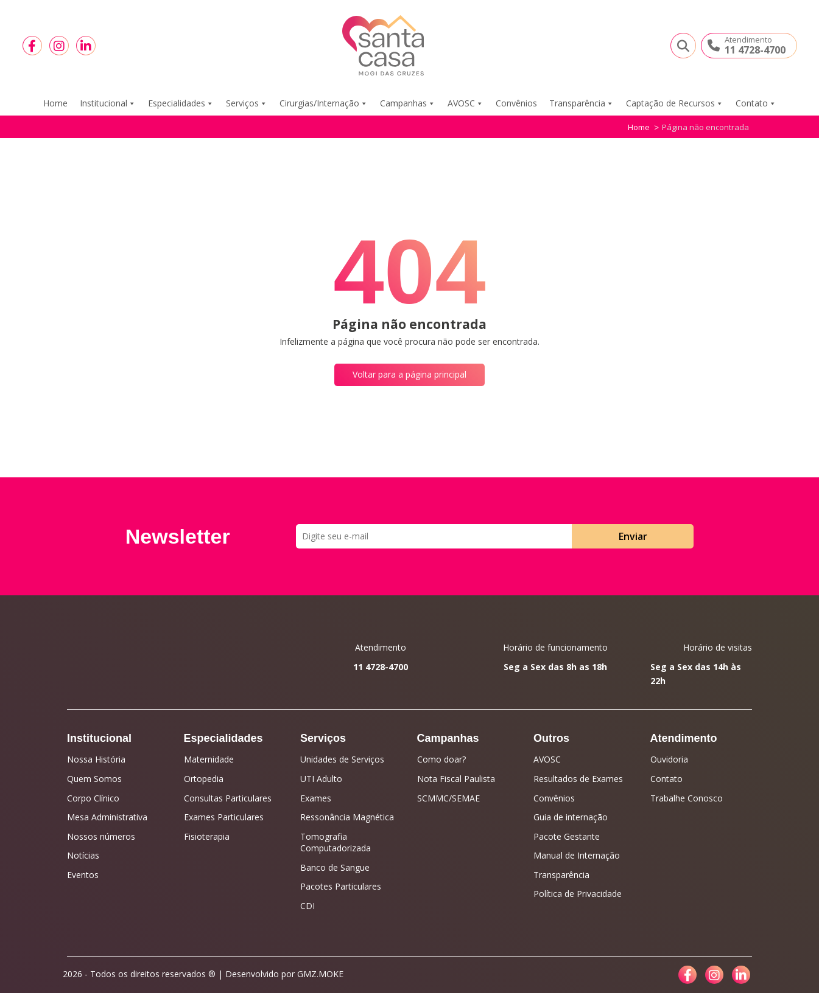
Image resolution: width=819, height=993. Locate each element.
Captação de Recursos (674, 103)
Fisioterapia (207, 836)
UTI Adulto (321, 778)
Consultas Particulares (228, 798)
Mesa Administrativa (107, 817)
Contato (756, 103)
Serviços (246, 103)
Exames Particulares (224, 817)
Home (55, 103)
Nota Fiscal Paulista (456, 778)
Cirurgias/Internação (323, 103)
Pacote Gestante (566, 836)
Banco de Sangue (335, 867)
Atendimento (683, 738)
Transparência (581, 103)
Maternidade (209, 759)
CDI (307, 906)
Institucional (108, 103)
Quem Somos (94, 778)
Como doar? (441, 759)
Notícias (83, 855)
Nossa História (96, 759)
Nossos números (101, 836)
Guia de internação (570, 817)
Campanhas (407, 103)
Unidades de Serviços (342, 759)
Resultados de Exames (578, 778)
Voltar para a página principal (409, 374)
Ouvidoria (669, 759)
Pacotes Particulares (340, 886)
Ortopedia (203, 778)
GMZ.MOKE (320, 974)
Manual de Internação (576, 855)
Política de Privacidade (577, 893)
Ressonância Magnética (347, 817)
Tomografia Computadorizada (335, 842)
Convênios (516, 103)
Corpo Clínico (93, 798)
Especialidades (181, 103)
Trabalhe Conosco (686, 798)
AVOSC (465, 103)
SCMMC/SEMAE (448, 798)
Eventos (83, 875)
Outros (551, 738)
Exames (315, 798)
